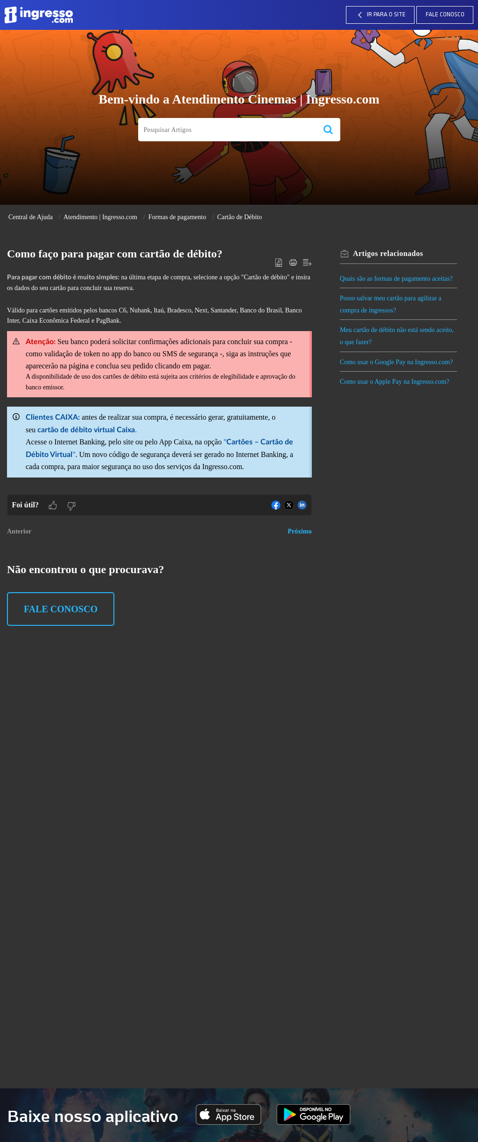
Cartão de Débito (239, 217)
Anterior (19, 531)
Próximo (299, 531)
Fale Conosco (445, 15)
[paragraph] (159, 383)
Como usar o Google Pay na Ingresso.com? (398, 362)
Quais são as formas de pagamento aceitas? (398, 278)
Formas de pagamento (177, 217)
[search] (227, 130)
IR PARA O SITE (380, 15)
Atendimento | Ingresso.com (100, 217)
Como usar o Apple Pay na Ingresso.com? (396, 381)
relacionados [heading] (390, 253)
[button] (328, 130)
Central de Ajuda (30, 217)
